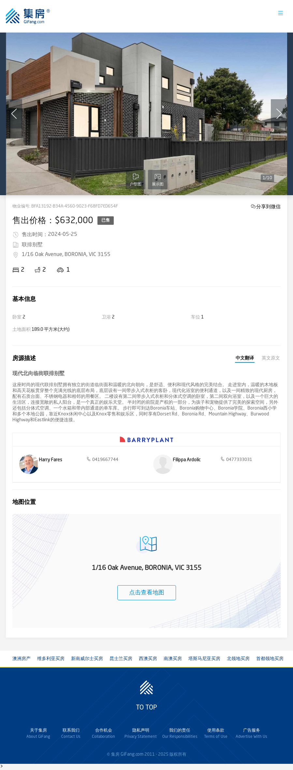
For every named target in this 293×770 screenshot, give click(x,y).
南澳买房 (173, 658)
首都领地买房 (270, 658)
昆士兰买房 (121, 658)
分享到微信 (268, 206)
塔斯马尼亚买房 (204, 658)
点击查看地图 (146, 593)
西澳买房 (148, 658)
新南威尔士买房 (87, 658)
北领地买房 (238, 658)
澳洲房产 (21, 658)
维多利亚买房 (51, 658)
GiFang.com (132, 754)
